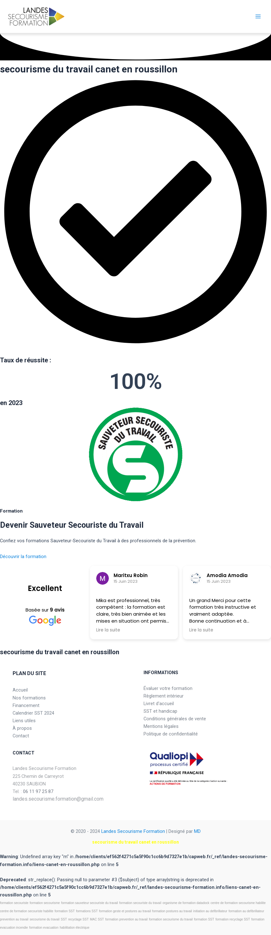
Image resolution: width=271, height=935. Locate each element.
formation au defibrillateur (246, 911)
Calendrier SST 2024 (33, 713)
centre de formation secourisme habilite (238, 903)
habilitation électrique (74, 927)
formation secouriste (14, 903)
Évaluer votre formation (168, 688)
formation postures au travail (172, 911)
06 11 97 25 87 (38, 791)
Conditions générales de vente (175, 719)
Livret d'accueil (159, 703)
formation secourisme (45, 903)
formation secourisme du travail (171, 919)
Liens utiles (24, 720)
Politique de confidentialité (171, 734)
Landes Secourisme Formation (133, 831)
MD (197, 831)
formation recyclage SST (232, 919)
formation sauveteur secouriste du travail (89, 903)
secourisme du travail (44, 919)
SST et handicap (160, 711)
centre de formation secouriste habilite (26, 911)
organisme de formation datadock (185, 903)
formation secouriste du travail (140, 903)
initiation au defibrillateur (210, 911)
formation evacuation (43, 927)
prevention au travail (14, 919)
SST (64, 919)
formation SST (65, 911)
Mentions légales (161, 726)
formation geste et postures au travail (125, 911)
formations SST (87, 911)
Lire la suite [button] (108, 630)
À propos (22, 728)
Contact (21, 736)
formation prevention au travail (126, 919)
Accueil (20, 690)
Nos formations (29, 698)
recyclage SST (78, 919)
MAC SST (97, 919)
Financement (26, 705)
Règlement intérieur (164, 696)
